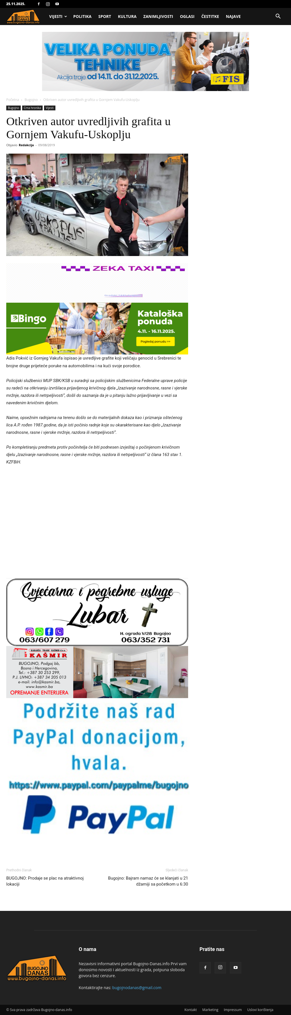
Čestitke (210, 16)
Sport (104, 16)
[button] (278, 17)
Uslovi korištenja (260, 1009)
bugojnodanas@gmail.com (136, 987)
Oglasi (187, 16)
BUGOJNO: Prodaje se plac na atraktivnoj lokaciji (45, 881)
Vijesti (58, 16)
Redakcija (26, 145)
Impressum (233, 1009)
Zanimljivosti (158, 16)
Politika (82, 16)
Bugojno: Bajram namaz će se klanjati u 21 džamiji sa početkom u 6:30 (148, 881)
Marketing (210, 1009)
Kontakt (190, 1009)
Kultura (127, 16)
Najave (233, 16)
